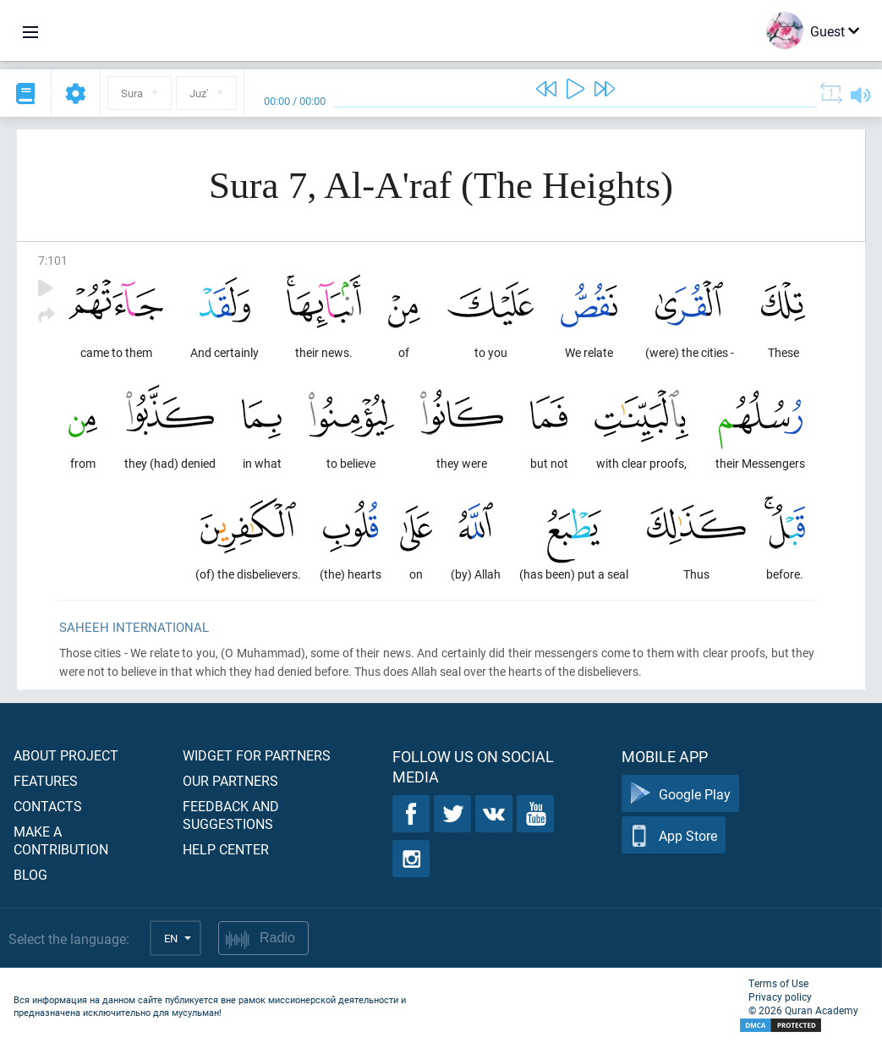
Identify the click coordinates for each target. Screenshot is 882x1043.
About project (66, 755)
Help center (226, 849)
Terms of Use (778, 983)
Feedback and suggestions (231, 814)
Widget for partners (257, 755)
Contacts (48, 806)
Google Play (680, 794)
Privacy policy (780, 996)
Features (46, 780)
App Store (673, 835)
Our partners (230, 780)
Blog (30, 874)
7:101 (53, 260)
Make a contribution (61, 840)
